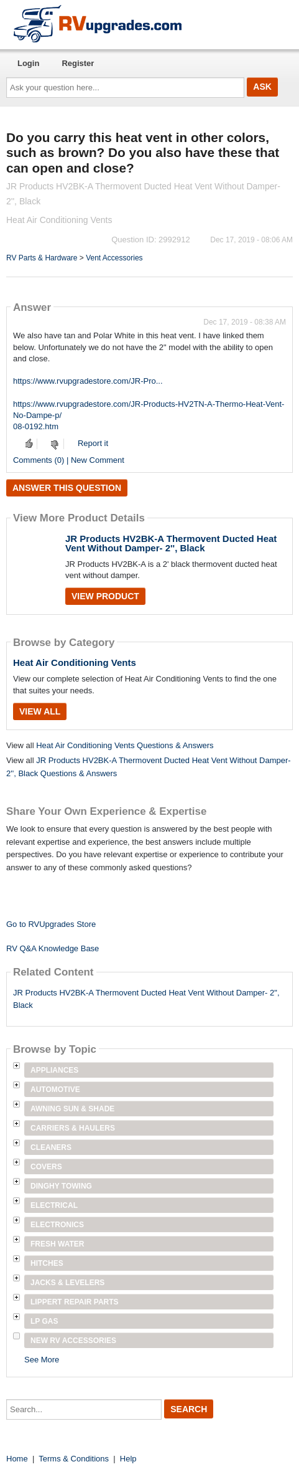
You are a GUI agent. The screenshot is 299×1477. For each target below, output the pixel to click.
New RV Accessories (73, 1340)
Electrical (54, 1205)
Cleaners (50, 1147)
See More (41, 1359)
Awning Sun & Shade (72, 1108)
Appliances (54, 1070)
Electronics (57, 1224)
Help (128, 1458)
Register (78, 63)
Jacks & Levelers (67, 1282)
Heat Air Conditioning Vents (74, 662)
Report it (93, 443)
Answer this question (66, 488)
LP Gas (44, 1321)
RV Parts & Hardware (42, 258)
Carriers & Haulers (72, 1128)
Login (28, 63)
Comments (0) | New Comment (68, 460)
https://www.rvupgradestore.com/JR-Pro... (88, 381)
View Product (105, 596)
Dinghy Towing (61, 1186)
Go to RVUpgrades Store (51, 924)
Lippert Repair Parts (74, 1302)
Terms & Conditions (74, 1458)
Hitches (46, 1263)
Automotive (55, 1089)
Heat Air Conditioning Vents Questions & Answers (124, 745)
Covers (46, 1166)
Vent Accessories (114, 258)
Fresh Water (57, 1244)
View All (39, 711)
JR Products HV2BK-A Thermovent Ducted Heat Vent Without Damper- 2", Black (146, 999)
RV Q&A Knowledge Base (52, 948)
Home (17, 1458)
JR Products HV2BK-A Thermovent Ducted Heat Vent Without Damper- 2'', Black (171, 543)
